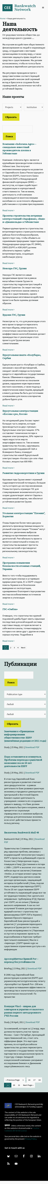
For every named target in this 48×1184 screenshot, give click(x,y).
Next (23, 647)
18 (39, 1080)
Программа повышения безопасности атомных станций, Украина (21, 566)
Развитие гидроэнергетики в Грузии (23, 473)
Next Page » (28, 1085)
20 (14, 1085)
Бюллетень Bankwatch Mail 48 (21, 832)
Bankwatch (20, 8)
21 (19, 1085)
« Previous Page (13, 1080)
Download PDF (32, 747)
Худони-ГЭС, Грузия (13, 315)
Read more (8, 210)
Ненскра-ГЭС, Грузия (14, 268)
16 (29, 1080)
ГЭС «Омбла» (10, 609)
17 (34, 1080)
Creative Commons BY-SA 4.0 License (22, 1129)
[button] (44, 8)
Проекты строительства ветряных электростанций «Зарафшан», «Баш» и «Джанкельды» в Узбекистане (23, 219)
